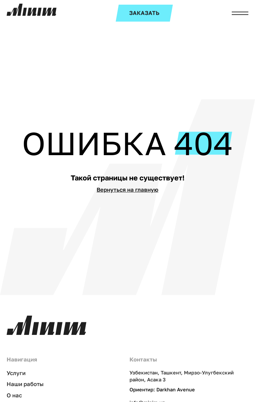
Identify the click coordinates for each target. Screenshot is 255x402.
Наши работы (25, 384)
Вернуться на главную (127, 189)
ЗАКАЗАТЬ (144, 13)
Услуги (16, 373)
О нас (14, 395)
